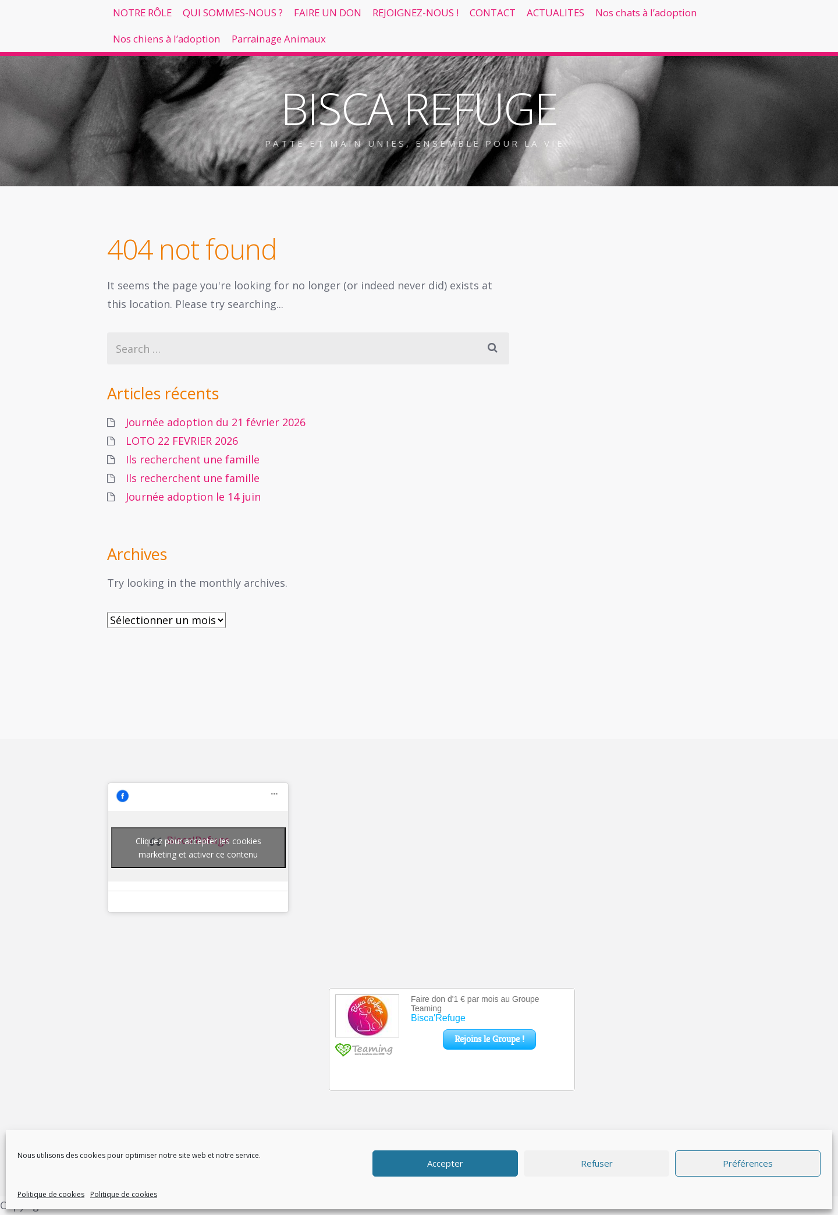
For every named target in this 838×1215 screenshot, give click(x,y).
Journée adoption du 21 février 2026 (216, 422)
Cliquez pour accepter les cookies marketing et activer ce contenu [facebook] (198, 847)
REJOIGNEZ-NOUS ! (481, 17)
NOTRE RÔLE (151, 17)
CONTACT (576, 17)
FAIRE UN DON (374, 17)
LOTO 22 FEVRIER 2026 (182, 441)
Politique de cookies (50, 1194)
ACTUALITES (656, 17)
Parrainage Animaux (445, 54)
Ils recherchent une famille (193, 459)
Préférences (748, 1163)
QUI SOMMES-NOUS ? (261, 17)
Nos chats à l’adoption (175, 54)
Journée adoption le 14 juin (193, 497)
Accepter (445, 1163)
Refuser (597, 1163)
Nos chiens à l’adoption (313, 54)
